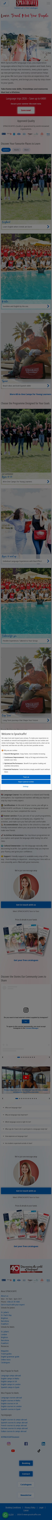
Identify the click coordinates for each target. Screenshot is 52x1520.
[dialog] (26, 760)
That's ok (26, 777)
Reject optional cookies (26, 782)
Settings (25, 786)
